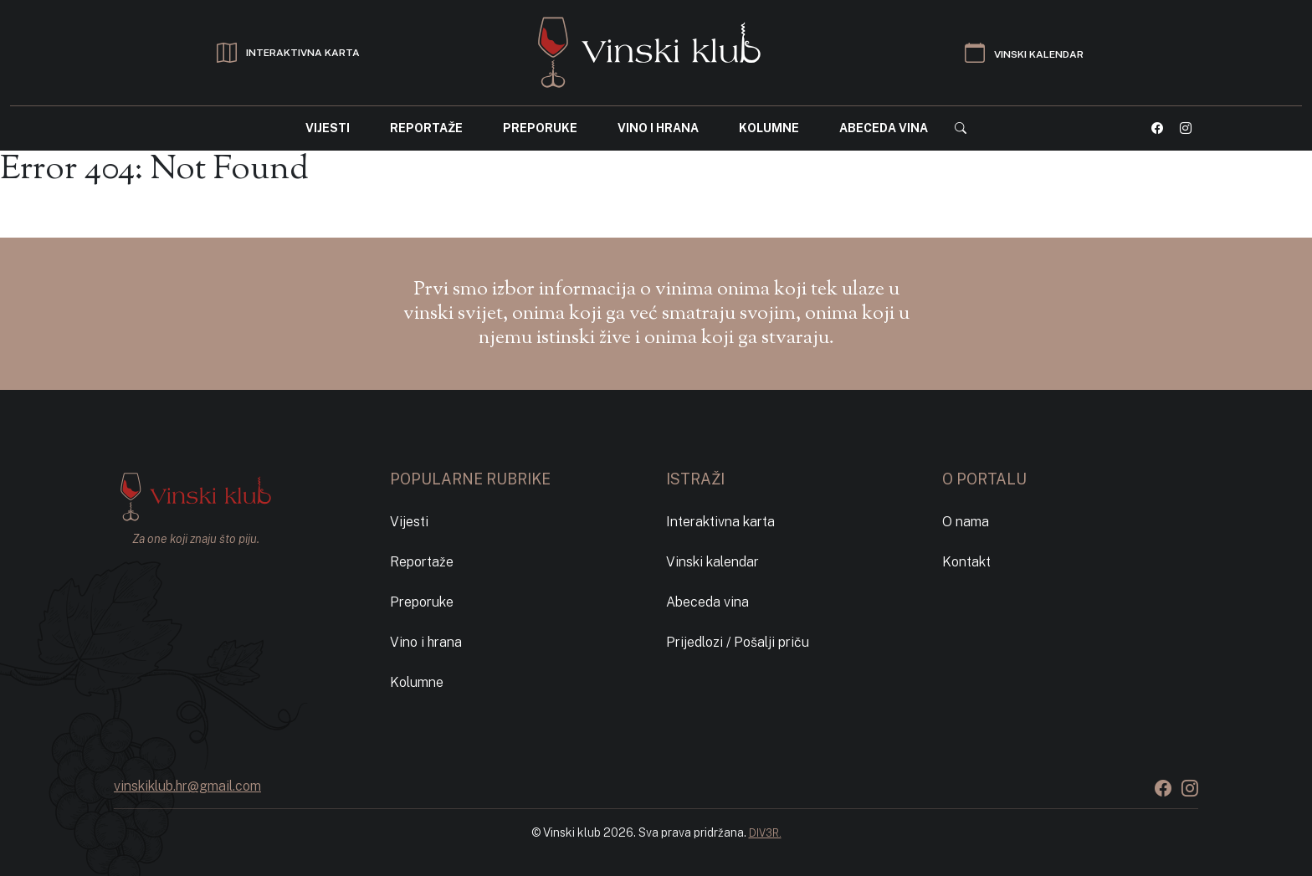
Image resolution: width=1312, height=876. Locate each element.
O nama (965, 522)
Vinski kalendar (712, 562)
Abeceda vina (883, 128)
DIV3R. (765, 833)
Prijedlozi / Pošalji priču (737, 642)
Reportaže (426, 128)
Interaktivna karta (720, 522)
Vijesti (327, 128)
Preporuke (540, 128)
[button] (960, 128)
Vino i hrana (658, 128)
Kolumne (769, 128)
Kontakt (966, 562)
